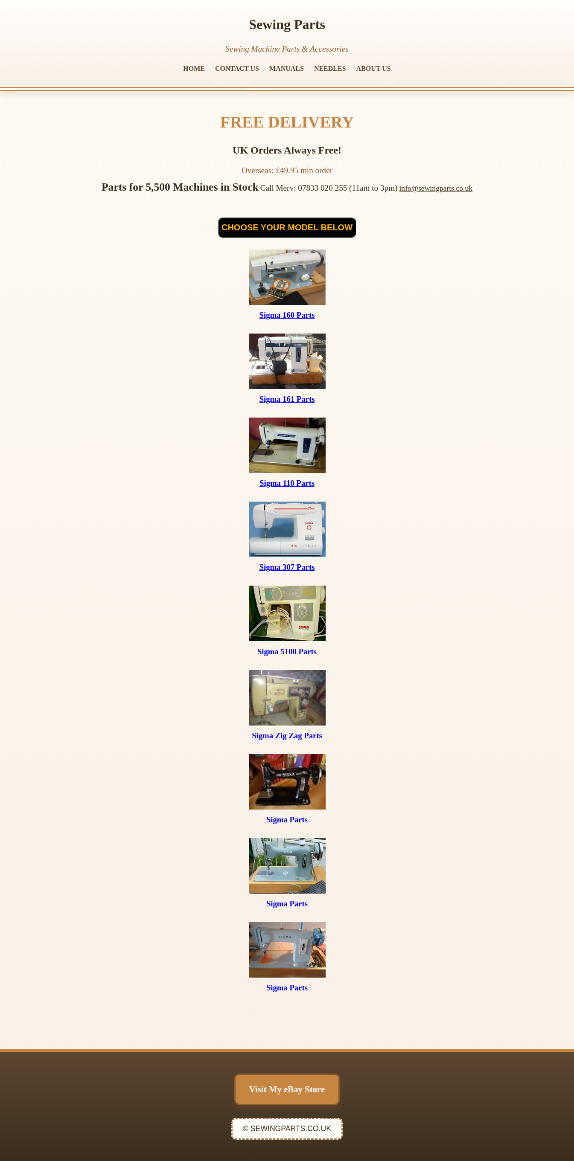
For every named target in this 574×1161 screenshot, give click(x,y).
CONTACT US (237, 68)
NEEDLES (330, 68)
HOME (194, 68)
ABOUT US (373, 68)
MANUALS (286, 68)
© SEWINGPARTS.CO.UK (287, 1128)
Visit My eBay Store (287, 1089)
